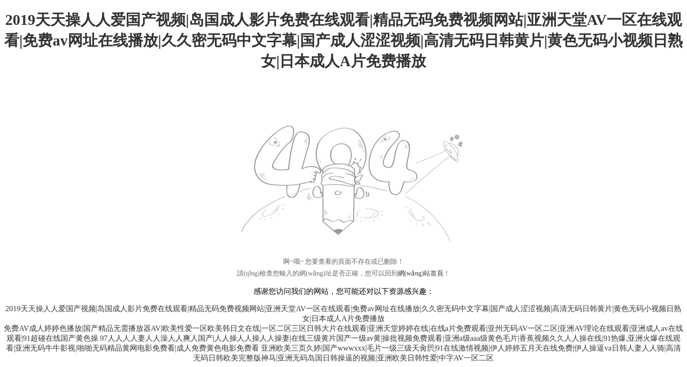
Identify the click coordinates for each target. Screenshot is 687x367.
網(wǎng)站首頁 (420, 273)
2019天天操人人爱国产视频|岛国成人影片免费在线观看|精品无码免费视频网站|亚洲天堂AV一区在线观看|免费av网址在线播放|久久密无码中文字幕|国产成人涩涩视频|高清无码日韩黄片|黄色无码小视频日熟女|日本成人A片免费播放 (343, 40)
